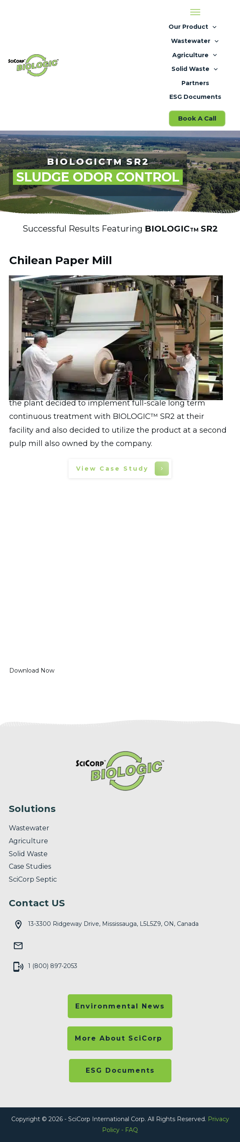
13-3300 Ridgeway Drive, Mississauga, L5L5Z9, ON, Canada (113, 924)
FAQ (131, 1130)
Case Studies (30, 866)
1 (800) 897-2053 (52, 966)
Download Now (31, 670)
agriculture (28, 841)
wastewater (29, 828)
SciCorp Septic (33, 879)
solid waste (28, 854)
